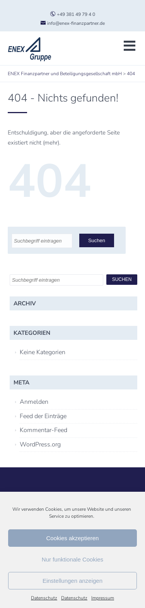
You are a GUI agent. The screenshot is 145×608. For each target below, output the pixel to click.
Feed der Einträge (43, 416)
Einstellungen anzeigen (72, 580)
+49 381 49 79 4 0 (72, 14)
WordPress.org (40, 444)
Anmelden (34, 402)
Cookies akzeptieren (72, 538)
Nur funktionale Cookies (72, 559)
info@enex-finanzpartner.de (72, 23)
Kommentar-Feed (43, 430)
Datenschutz (44, 598)
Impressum (102, 598)
